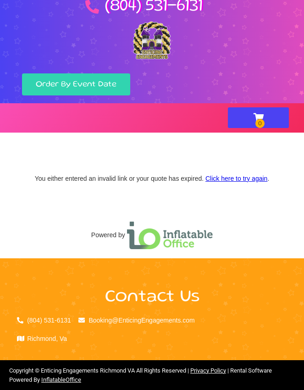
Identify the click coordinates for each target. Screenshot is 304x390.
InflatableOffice (61, 379)
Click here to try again (236, 178)
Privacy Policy (208, 370)
